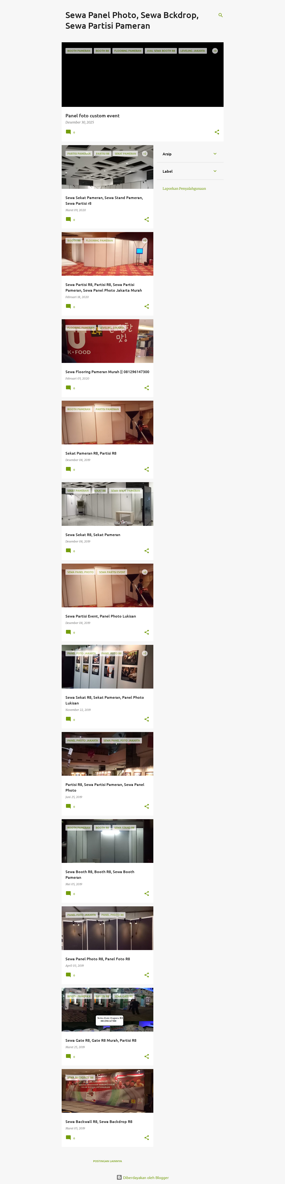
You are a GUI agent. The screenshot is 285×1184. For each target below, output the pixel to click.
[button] (217, 132)
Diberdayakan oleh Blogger (142, 1177)
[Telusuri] (221, 15)
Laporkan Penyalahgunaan (184, 188)
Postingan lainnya (107, 1161)
